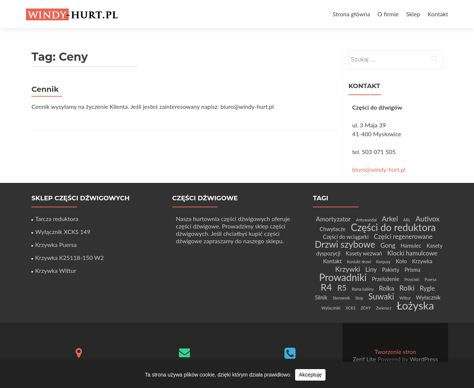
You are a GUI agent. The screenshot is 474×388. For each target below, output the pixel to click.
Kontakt (438, 13)
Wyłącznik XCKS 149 (62, 231)
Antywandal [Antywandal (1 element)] (366, 219)
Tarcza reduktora (56, 218)
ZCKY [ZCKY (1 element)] (366, 307)
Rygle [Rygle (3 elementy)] (427, 288)
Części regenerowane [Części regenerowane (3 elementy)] (403, 236)
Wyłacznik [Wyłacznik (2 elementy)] (428, 297)
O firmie (387, 13)
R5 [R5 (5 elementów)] (342, 287)
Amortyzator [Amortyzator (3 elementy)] (333, 219)
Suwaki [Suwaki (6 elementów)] (381, 296)
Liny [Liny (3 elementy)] (371, 269)
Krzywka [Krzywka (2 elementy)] (422, 261)
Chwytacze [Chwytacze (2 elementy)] (333, 229)
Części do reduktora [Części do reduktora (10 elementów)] (393, 227)
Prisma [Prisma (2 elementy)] (412, 270)
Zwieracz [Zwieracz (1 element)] (383, 307)
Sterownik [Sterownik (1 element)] (341, 297)
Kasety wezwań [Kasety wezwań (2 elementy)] (364, 253)
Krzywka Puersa (56, 244)
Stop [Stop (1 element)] (359, 297)
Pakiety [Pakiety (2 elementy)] (391, 270)
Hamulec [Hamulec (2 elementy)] (411, 245)
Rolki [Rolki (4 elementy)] (406, 288)
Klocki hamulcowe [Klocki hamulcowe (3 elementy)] (412, 253)
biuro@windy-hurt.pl (378, 169)
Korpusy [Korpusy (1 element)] (383, 261)
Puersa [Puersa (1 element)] (431, 279)
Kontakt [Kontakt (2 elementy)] (332, 261)
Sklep (413, 13)
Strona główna (351, 13)
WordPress (423, 358)
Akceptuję (310, 375)
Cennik (45, 89)
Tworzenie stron (395, 351)
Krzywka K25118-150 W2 (69, 257)
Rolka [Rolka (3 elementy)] (386, 288)
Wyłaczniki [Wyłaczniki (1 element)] (330, 307)
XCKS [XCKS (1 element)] (351, 307)
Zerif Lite (365, 358)
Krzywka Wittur (55, 270)
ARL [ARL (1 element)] (406, 219)
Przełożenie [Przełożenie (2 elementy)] (385, 279)
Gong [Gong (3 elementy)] (387, 245)
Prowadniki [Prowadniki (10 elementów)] (343, 277)
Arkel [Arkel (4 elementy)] (390, 218)
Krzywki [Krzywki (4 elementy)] (347, 269)
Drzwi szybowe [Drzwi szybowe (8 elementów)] (345, 244)
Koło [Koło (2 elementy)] (401, 261)
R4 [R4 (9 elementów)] (326, 286)
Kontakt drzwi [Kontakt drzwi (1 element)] (359, 261)
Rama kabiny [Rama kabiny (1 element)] (363, 289)
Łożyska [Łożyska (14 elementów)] (415, 305)
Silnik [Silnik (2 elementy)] (321, 297)
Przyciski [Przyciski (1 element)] (412, 279)
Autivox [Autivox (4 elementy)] (427, 218)
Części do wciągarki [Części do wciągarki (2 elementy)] (345, 237)
